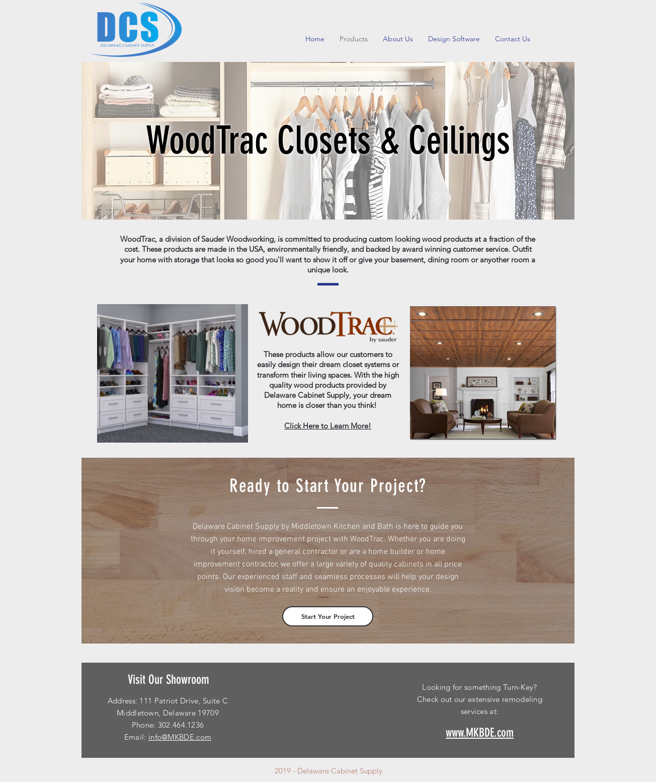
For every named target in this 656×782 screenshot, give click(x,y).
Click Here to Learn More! (327, 426)
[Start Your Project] (327, 616)
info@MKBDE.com (179, 737)
